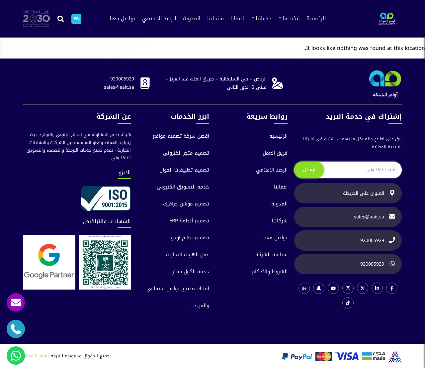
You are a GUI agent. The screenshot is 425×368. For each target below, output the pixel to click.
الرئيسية (316, 18)
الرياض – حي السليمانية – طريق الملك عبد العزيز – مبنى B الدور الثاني (216, 83)
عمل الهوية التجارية (187, 255)
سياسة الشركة (271, 255)
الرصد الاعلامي (159, 18)
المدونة (192, 18)
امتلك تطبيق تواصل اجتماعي (177, 289)
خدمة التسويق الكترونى (183, 187)
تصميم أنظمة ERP (189, 221)
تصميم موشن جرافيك (186, 204)
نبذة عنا (291, 18)
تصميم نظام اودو (190, 238)
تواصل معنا (122, 18)
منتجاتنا (215, 18)
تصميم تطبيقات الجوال (184, 170)
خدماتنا (264, 18)
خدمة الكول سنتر (190, 272)
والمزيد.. (200, 305)
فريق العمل (275, 153)
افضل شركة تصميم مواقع (181, 136)
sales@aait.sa (119, 87)
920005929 (122, 78)
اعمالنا (237, 18)
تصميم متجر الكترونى (186, 153)
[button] (60, 19)
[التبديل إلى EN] (76, 19)
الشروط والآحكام (270, 272)
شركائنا (280, 221)
